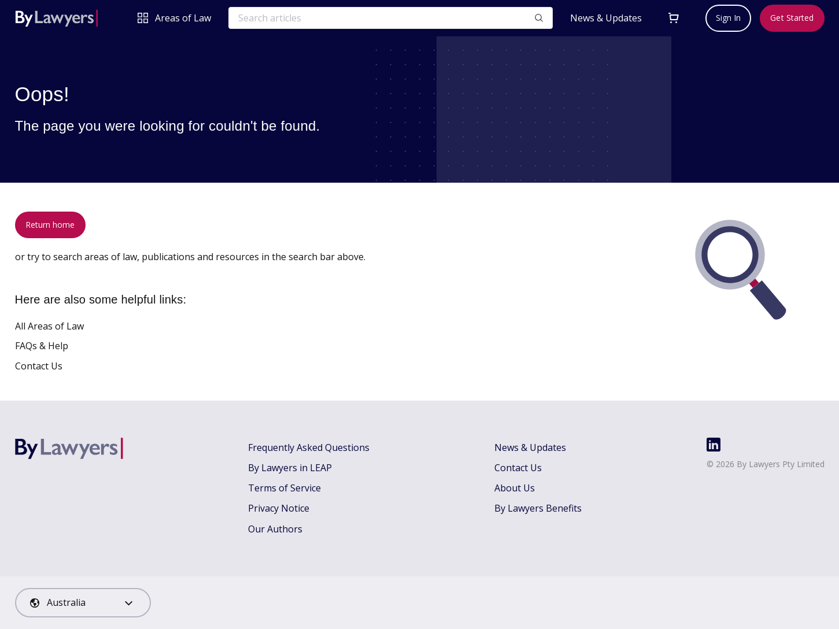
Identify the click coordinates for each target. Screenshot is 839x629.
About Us (514, 488)
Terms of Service (284, 488)
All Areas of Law (49, 326)
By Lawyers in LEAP (290, 467)
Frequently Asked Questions (308, 447)
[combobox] (83, 602)
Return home (50, 224)
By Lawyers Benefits (538, 508)
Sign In (728, 17)
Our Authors (275, 529)
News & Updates (606, 18)
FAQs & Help (41, 345)
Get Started (792, 17)
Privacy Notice (278, 508)
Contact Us (38, 366)
